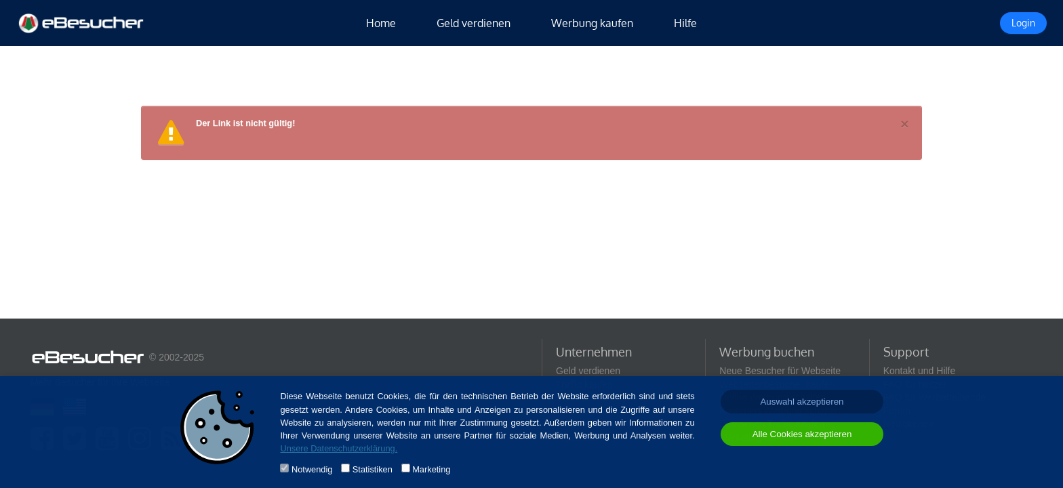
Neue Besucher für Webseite (780, 370)
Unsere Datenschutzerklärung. (338, 448)
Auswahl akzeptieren (801, 401)
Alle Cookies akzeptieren (802, 434)
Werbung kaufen (592, 23)
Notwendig (312, 469)
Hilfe (685, 23)
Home (381, 23)
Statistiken (373, 469)
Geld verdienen (473, 23)
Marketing (431, 469)
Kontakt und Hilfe (919, 370)
